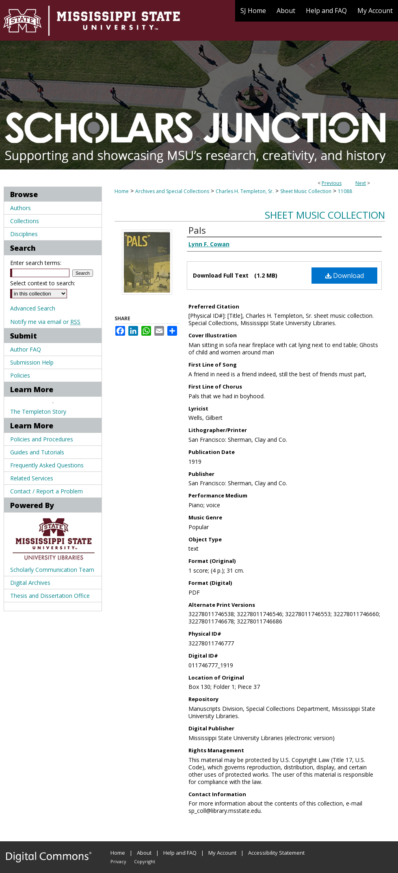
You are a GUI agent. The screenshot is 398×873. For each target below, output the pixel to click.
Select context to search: (42, 283)
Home (122, 191)
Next (360, 183)
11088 (345, 191)
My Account (222, 852)
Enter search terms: (35, 263)
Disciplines (24, 234)
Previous (332, 183)
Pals (197, 230)
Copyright (144, 861)
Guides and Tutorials (37, 452)
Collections (24, 221)
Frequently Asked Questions (47, 465)
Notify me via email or (45, 322)
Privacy (118, 861)
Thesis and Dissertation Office (50, 595)
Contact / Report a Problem (46, 491)
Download (344, 275)
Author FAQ (25, 349)
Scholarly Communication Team (52, 569)
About (144, 852)
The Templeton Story (38, 411)
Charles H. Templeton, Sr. (245, 191)
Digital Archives (30, 582)
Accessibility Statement (276, 852)
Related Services (31, 478)
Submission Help (32, 362)
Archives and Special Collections (172, 191)
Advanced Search (32, 308)
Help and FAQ (180, 852)
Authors (20, 208)
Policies (20, 375)
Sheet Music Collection (305, 191)
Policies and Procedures (41, 439)
